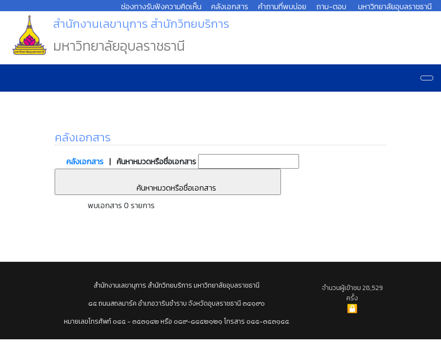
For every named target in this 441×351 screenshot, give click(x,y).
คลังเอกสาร (229, 6)
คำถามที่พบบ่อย (282, 6)
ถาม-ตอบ (331, 6)
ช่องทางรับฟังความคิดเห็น (161, 6)
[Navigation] (427, 78)
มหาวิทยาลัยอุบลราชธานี (395, 6)
